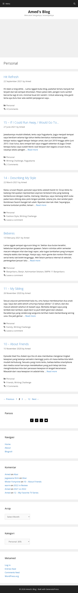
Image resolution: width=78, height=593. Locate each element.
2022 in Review (21, 485)
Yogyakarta (29, 160)
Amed (7, 474)
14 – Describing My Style (20, 178)
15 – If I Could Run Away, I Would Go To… (31, 122)
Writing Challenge (14, 160)
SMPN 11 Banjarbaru (55, 271)
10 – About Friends (16, 344)
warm (7, 485)
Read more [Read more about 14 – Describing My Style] (41, 205)
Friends (9, 382)
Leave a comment (14, 219)
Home (8, 444)
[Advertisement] (39, 37)
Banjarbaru (11, 271)
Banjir (21, 271)
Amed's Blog (39, 11)
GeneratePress (52, 589)
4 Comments (12, 109)
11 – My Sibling (13, 288)
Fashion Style (12, 216)
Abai (16, 474)
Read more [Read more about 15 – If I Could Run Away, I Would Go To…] (33, 149)
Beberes (9, 233)
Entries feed (10, 568)
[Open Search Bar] (74, 3)
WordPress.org (12, 576)
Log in (8, 565)
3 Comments (12, 386)
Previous (9, 399)
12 (29, 399)
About (8, 447)
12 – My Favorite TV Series (26, 492)
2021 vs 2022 (20, 489)
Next (35, 399)
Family (9, 327)
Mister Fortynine (12, 481)
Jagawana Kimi (12, 478)
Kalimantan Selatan (34, 271)
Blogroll (8, 451)
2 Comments (12, 164)
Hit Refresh (11, 77)
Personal (10, 105)
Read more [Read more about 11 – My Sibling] (30, 316)
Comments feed (12, 572)
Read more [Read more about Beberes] (35, 260)
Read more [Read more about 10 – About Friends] (52, 371)
